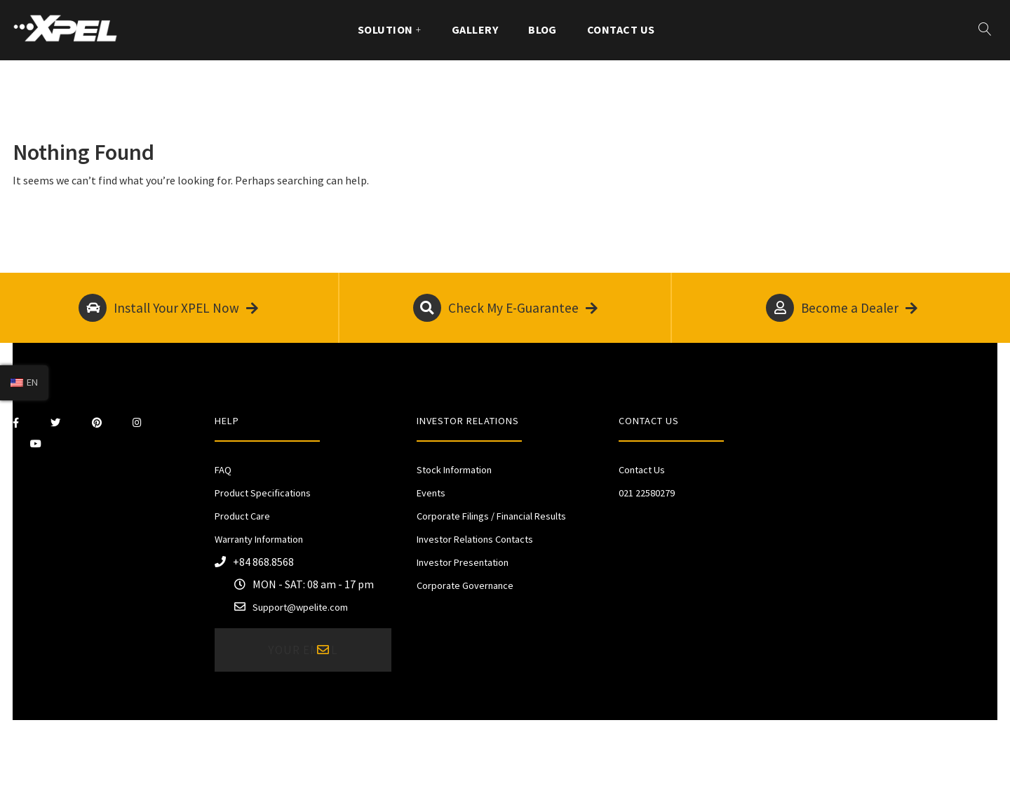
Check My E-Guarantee (505, 308)
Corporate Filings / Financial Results (491, 516)
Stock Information (454, 469)
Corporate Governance (465, 585)
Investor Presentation (463, 562)
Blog (542, 29)
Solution (385, 29)
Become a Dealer (841, 308)
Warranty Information (259, 539)
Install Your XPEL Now (168, 308)
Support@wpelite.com (300, 607)
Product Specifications (263, 493)
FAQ (223, 469)
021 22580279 (647, 493)
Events (431, 493)
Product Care (242, 516)
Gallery (475, 29)
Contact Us (621, 29)
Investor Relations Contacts (475, 539)
